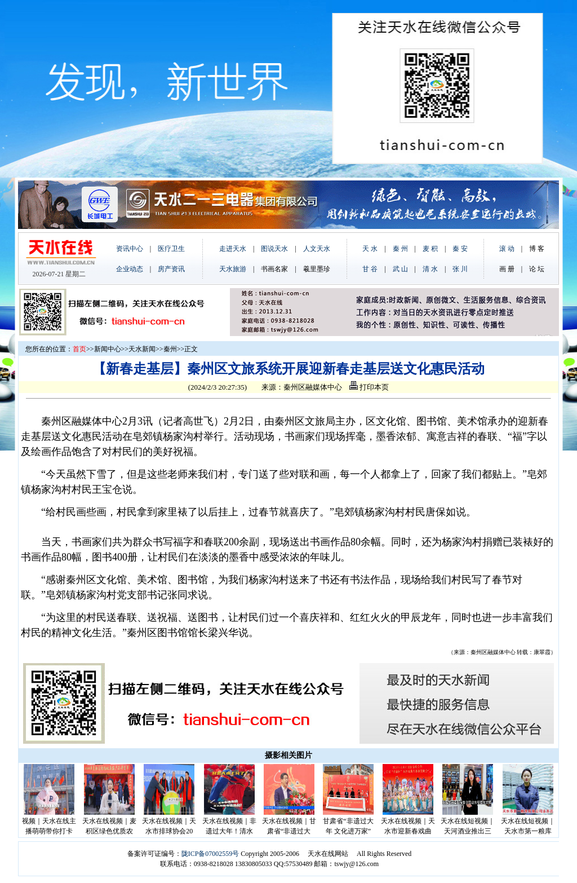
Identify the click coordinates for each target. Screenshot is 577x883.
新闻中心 (107, 349)
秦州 (170, 349)
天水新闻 (142, 349)
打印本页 (369, 387)
